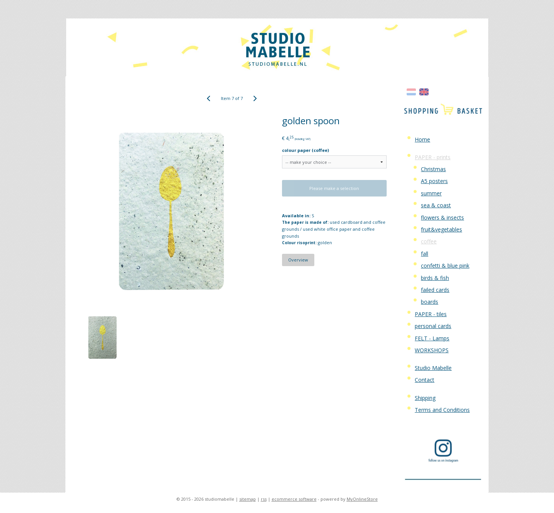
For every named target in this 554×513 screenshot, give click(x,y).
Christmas (433, 169)
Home (422, 139)
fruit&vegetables (441, 229)
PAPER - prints (433, 157)
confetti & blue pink (445, 265)
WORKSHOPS (432, 350)
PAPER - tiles (431, 314)
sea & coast (436, 205)
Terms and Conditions (442, 409)
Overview (298, 260)
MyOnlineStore (362, 499)
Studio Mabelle (433, 367)
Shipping (425, 397)
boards (429, 301)
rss (264, 499)
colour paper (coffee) (305, 150)
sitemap (247, 499)
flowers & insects (442, 217)
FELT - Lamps (432, 338)
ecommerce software (294, 499)
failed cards (435, 289)
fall (424, 253)
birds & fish (435, 277)
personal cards (433, 326)
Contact (424, 379)
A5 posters (434, 181)
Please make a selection (334, 188)
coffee (429, 241)
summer (431, 193)
